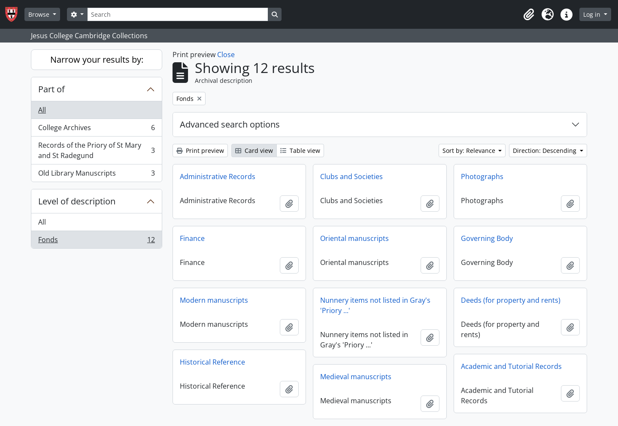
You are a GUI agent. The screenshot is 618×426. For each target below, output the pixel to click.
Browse (39, 14)
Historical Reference (212, 362)
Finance (192, 238)
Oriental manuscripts (354, 238)
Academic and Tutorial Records (511, 366)
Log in (592, 14)
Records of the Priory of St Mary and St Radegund (96, 150)
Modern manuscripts (214, 300)
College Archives (96, 129)
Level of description (76, 201)
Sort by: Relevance (469, 150)
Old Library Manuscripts (96, 175)
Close (226, 54)
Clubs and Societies (351, 176)
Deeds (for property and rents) (510, 300)
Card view (254, 150)
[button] (528, 14)
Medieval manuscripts (355, 376)
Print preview (200, 150)
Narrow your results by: (96, 59)
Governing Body (487, 238)
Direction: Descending (545, 150)
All (42, 110)
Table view (300, 150)
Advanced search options (230, 124)
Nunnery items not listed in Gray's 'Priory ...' (375, 305)
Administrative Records (217, 176)
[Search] (177, 14)
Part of (51, 89)
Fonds (96, 241)
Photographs (482, 176)
